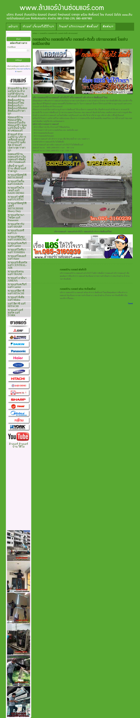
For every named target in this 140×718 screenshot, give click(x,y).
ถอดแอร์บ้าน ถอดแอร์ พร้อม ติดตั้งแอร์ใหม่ (78, 289)
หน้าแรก (35, 33)
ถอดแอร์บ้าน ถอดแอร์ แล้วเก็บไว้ (73, 270)
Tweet (130, 303)
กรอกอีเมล (11, 47)
